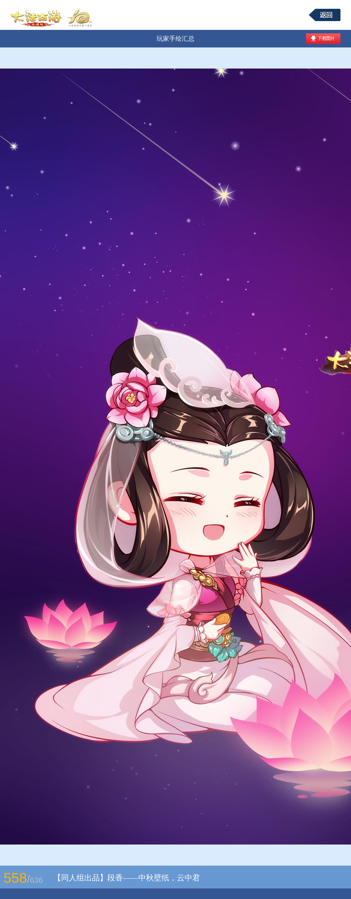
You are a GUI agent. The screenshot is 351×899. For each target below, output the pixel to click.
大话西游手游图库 (52, 15)
